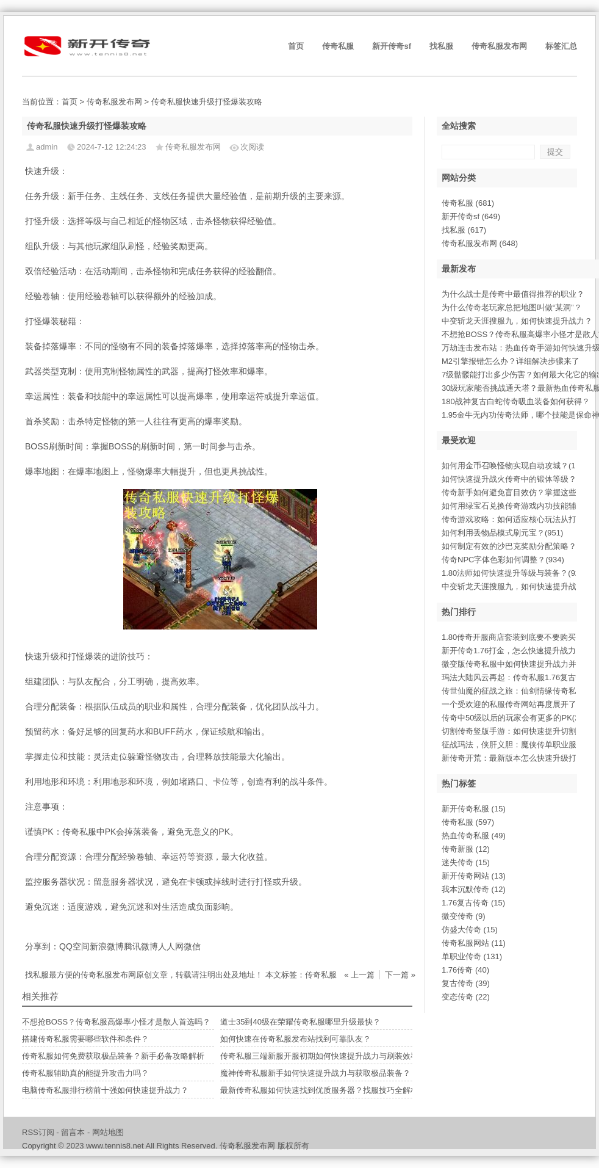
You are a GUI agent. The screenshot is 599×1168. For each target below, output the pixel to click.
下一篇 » (400, 974)
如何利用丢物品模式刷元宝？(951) (502, 532)
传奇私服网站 (474, 943)
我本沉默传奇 (474, 889)
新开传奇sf (391, 46)
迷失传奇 (466, 862)
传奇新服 (466, 849)
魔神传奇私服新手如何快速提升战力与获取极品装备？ (315, 1073)
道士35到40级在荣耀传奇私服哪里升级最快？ (300, 1021)
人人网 (171, 946)
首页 (296, 46)
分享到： (42, 946)
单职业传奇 (472, 956)
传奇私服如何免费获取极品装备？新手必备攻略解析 (113, 1056)
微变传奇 (464, 916)
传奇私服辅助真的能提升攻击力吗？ (85, 1073)
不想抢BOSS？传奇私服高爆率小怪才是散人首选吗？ (116, 1021)
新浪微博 (107, 946)
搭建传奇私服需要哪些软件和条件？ (85, 1038)
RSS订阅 (38, 1132)
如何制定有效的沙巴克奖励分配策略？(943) (518, 546)
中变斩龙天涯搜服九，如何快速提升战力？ (517, 320)
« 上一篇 (359, 974)
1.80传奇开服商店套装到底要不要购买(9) (514, 637)
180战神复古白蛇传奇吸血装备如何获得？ (516, 401)
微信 (192, 946)
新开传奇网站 (474, 875)
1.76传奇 (465, 969)
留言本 (73, 1132)
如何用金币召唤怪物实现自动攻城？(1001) (517, 465)
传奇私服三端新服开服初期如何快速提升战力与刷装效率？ (323, 1056)
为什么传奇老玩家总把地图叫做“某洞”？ (512, 307)
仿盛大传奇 (470, 929)
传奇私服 (338, 46)
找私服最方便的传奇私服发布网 (80, 974)
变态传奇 (466, 996)
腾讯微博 (141, 946)
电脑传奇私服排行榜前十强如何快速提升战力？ (105, 1090)
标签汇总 (561, 46)
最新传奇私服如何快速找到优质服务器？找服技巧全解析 (319, 1090)
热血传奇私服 (474, 835)
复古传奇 (466, 983)
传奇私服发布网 (499, 46)
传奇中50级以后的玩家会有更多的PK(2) (512, 717)
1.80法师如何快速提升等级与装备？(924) (514, 573)
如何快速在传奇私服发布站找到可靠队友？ (295, 1038)
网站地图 (108, 1132)
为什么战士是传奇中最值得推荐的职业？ (513, 294)
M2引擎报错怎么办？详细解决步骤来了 (510, 361)
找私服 (441, 46)
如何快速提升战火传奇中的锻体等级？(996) (518, 479)
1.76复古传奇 (473, 902)
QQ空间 (74, 946)
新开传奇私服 (474, 808)
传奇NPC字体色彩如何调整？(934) (503, 559)
